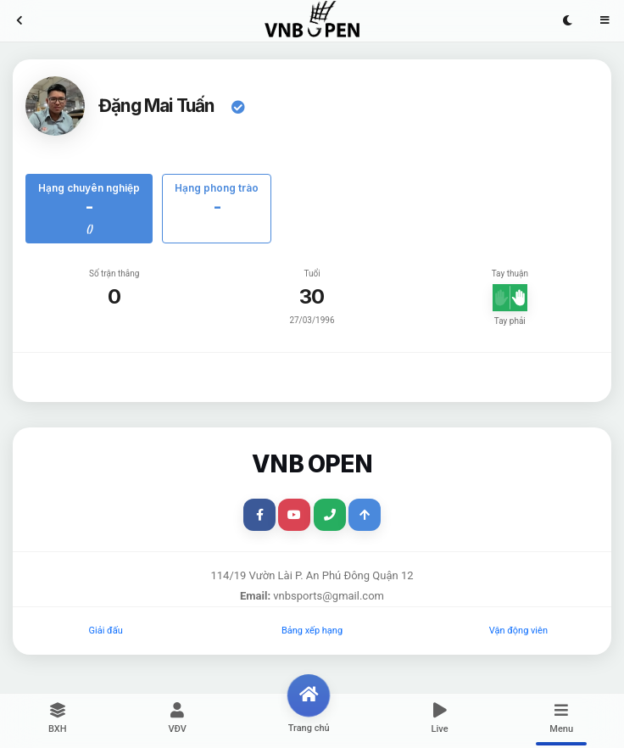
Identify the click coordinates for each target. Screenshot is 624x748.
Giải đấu (106, 630)
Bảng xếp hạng (312, 630)
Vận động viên (518, 630)
